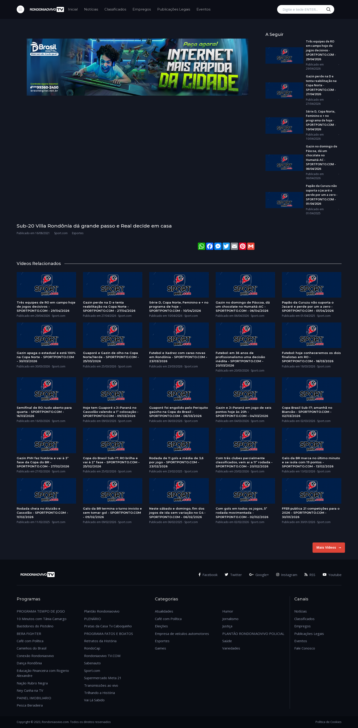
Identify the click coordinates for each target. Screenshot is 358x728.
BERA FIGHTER (29, 633)
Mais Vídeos (328, 547)
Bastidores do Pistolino (35, 626)
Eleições (161, 626)
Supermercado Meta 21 (103, 678)
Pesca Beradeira (30, 705)
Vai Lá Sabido (94, 700)
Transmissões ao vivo (101, 685)
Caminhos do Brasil (31, 648)
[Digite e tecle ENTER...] (305, 9)
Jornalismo (230, 618)
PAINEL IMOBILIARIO (34, 698)
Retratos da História (100, 641)
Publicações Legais (173, 9)
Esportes (162, 641)
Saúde (227, 641)
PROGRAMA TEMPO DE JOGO (41, 611)
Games (160, 648)
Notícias (91, 9)
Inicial (73, 9)
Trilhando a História (99, 692)
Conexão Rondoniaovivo (35, 655)
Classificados (115, 9)
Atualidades (164, 611)
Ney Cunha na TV (30, 690)
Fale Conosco (304, 648)
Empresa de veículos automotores (182, 633)
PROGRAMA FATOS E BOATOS (108, 633)
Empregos (142, 9)
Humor (227, 611)
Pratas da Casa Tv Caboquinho (108, 626)
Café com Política (30, 641)
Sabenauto (92, 663)
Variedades (231, 648)
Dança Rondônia (29, 663)
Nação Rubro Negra (32, 683)
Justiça (227, 626)
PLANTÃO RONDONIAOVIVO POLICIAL (253, 633)
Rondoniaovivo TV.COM (102, 655)
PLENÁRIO (92, 618)
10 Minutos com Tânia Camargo (41, 618)
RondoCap (92, 648)
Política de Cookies (329, 722)
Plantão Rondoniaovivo (101, 611)
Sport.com (92, 670)
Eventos (203, 9)
